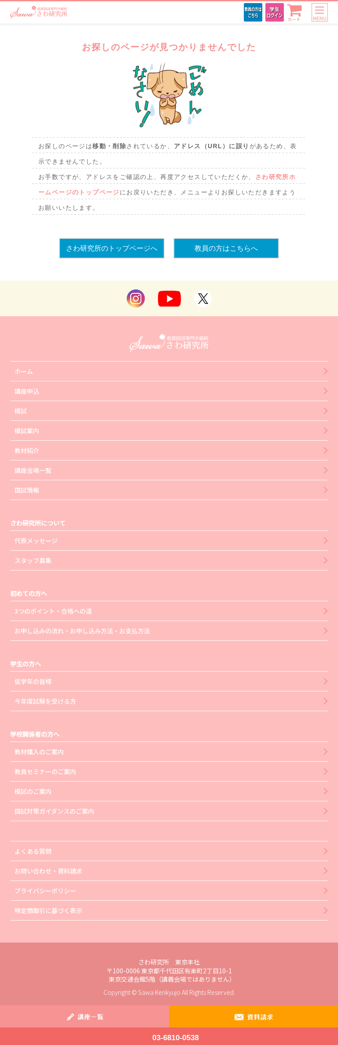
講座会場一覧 (33, 470)
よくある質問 (33, 851)
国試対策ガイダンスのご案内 (54, 811)
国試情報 (27, 490)
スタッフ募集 (33, 560)
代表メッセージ (36, 540)
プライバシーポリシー (45, 890)
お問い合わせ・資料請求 (48, 870)
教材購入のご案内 (39, 751)
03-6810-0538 (175, 1038)
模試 (21, 410)
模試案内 (27, 430)
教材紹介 (27, 450)
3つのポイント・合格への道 (53, 611)
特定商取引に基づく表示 (48, 910)
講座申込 (27, 391)
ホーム (24, 371)
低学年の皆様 (33, 681)
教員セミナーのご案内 (45, 771)
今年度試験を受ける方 (45, 701)
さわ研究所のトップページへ (112, 248)
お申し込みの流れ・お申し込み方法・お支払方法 (82, 630)
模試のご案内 (33, 791)
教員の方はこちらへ (226, 248)
